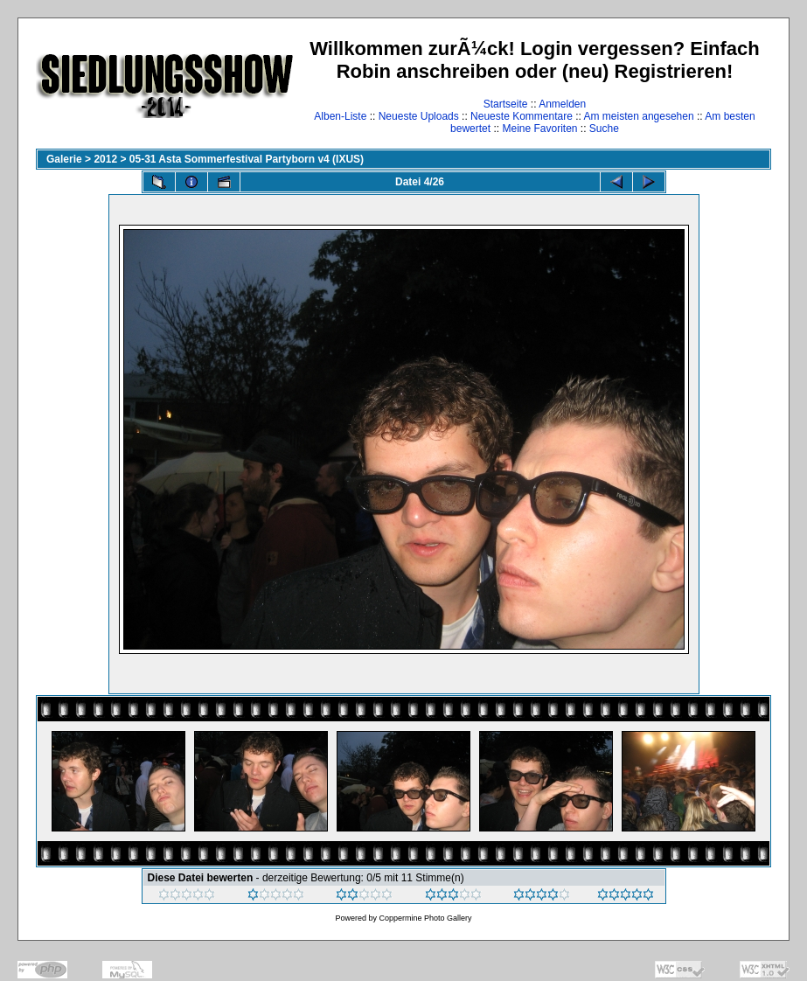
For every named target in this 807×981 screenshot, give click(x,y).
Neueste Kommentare (521, 116)
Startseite (506, 104)
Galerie (64, 159)
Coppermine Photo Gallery (425, 918)
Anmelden (562, 104)
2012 (105, 159)
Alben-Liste (340, 116)
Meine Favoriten (539, 128)
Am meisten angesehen (639, 116)
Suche (604, 128)
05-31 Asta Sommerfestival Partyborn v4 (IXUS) (246, 159)
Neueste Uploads (419, 116)
